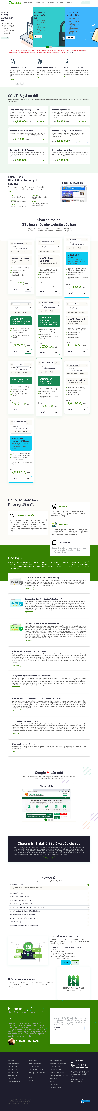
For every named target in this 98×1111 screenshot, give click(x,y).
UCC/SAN (35, 195)
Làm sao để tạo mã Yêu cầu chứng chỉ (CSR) (23, 914)
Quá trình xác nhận (55, 1069)
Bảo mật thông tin (34, 1066)
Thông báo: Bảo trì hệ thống (26, 52)
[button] (47, 47)
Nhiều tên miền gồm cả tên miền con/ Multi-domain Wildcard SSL (37, 698)
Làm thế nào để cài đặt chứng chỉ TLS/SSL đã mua (25, 911)
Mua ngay (38, 37)
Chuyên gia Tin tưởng (14, 1081)
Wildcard (34, 202)
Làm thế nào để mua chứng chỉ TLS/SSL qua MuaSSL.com (27, 907)
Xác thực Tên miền (13, 1066)
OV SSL (13, 200)
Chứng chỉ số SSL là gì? (17, 885)
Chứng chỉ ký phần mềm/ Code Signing (27, 721)
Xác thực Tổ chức (13, 1069)
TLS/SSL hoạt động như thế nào (19, 897)
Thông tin (69, 2)
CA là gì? (5, 38)
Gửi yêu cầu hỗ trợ (55, 1087)
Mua (28, 289)
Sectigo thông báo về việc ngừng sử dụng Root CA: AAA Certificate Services (59, 50)
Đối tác (59, 2)
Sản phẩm (27, 2)
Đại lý (52, 1081)
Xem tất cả (70, 52)
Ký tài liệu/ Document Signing (23, 744)
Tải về (75, 962)
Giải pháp (50, 2)
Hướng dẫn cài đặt (55, 1066)
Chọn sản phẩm (40, 121)
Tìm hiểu (49, 858)
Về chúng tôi (33, 1060)
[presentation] (17, 82)
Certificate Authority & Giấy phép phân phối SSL (24, 925)
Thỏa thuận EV (12, 1075)
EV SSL (13, 205)
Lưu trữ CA (11, 1078)
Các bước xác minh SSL (36, 1069)
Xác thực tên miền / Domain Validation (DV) (42, 578)
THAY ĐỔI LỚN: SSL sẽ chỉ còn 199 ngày (22, 50)
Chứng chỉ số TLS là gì (16, 893)
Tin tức (31, 1077)
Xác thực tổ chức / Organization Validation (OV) (43, 599)
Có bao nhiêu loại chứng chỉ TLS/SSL (21, 900)
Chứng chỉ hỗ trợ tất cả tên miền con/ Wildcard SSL (32, 676)
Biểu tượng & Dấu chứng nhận (59, 1075)
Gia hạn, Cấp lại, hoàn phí (57, 1072)
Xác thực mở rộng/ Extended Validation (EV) (42, 623)
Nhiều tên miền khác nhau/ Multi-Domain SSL (29, 651)
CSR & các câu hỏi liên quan (58, 1063)
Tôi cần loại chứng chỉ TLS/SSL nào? (21, 904)
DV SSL (13, 195)
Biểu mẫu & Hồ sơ (13, 1063)
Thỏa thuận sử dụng (35, 1063)
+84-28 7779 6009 (77, 1081)
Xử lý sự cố (53, 1078)
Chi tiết (15, 289)
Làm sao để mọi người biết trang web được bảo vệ (25, 918)
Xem (12, 79)
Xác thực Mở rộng (13, 1072)
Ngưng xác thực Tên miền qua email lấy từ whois (50, 52)
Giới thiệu (11, 1060)
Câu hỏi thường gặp (56, 1060)
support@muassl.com (77, 1079)
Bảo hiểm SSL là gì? (16, 922)
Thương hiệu (39, 2)
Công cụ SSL (54, 1084)
